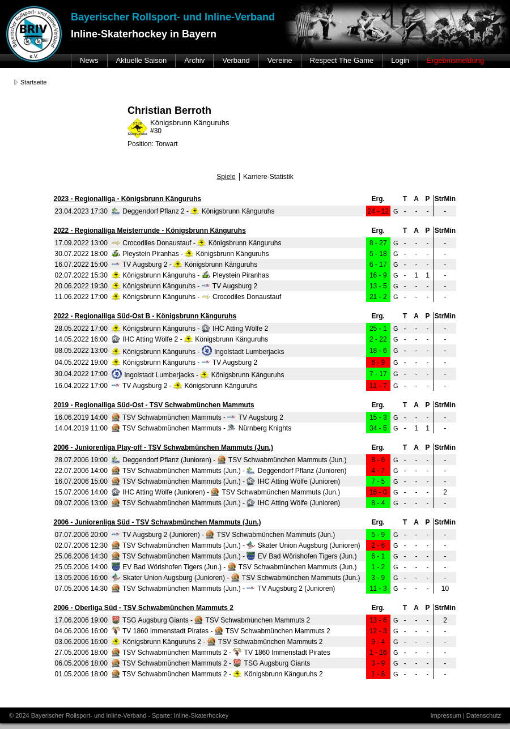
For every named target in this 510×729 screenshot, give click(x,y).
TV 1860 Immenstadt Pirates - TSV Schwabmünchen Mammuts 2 (221, 631)
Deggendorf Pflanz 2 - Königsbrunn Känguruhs (193, 211)
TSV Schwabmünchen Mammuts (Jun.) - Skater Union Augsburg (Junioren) (236, 545)
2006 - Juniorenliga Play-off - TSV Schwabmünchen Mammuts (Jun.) (163, 447)
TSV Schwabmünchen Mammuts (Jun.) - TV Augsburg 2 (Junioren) (223, 588)
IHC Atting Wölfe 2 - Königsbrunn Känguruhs (190, 339)
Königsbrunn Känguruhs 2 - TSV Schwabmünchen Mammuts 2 (217, 642)
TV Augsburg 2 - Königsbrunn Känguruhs (184, 264)
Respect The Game (341, 60)
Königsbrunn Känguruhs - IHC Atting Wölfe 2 (190, 328)
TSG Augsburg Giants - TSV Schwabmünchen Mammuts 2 (211, 620)
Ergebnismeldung (455, 60)
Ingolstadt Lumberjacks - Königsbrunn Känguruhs (198, 375)
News (89, 60)
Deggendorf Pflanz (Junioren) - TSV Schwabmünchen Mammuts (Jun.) (229, 460)
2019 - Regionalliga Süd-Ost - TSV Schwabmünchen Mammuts (154, 405)
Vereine (279, 60)
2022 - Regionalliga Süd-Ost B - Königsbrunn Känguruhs (145, 316)
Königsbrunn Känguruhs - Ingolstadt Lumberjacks (198, 352)
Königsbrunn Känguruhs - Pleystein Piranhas (190, 275)
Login (400, 60)
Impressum (445, 715)
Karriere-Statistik (268, 177)
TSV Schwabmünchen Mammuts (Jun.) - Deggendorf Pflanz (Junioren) (229, 471)
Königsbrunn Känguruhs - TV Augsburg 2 (184, 286)
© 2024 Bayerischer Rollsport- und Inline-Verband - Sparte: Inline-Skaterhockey (118, 715)
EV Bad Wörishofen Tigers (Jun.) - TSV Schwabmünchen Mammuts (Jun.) (234, 567)
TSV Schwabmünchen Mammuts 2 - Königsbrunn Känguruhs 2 (217, 674)
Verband (235, 60)
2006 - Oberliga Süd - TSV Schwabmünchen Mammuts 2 (143, 608)
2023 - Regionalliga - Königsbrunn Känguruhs (128, 199)
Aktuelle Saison (141, 60)
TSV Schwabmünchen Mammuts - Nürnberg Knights (201, 428)
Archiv (194, 60)
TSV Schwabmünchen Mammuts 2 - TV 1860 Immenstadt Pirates (221, 652)
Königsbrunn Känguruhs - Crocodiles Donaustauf (197, 297)
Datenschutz (483, 715)
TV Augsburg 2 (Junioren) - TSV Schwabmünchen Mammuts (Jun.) (223, 535)
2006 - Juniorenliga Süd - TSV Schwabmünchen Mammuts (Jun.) (157, 522)
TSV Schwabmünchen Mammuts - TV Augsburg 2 (197, 417)
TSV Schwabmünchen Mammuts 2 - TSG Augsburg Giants (211, 663)
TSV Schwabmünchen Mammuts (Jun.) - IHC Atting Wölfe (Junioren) (226, 481)
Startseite (33, 82)
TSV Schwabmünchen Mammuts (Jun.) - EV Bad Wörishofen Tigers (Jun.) (234, 556)
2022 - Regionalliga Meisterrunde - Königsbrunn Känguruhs (150, 231)
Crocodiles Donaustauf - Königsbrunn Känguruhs (197, 243)
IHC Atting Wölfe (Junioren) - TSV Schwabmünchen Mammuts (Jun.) (226, 492)
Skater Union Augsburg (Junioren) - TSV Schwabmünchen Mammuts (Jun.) (236, 578)
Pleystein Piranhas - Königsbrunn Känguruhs (190, 254)
